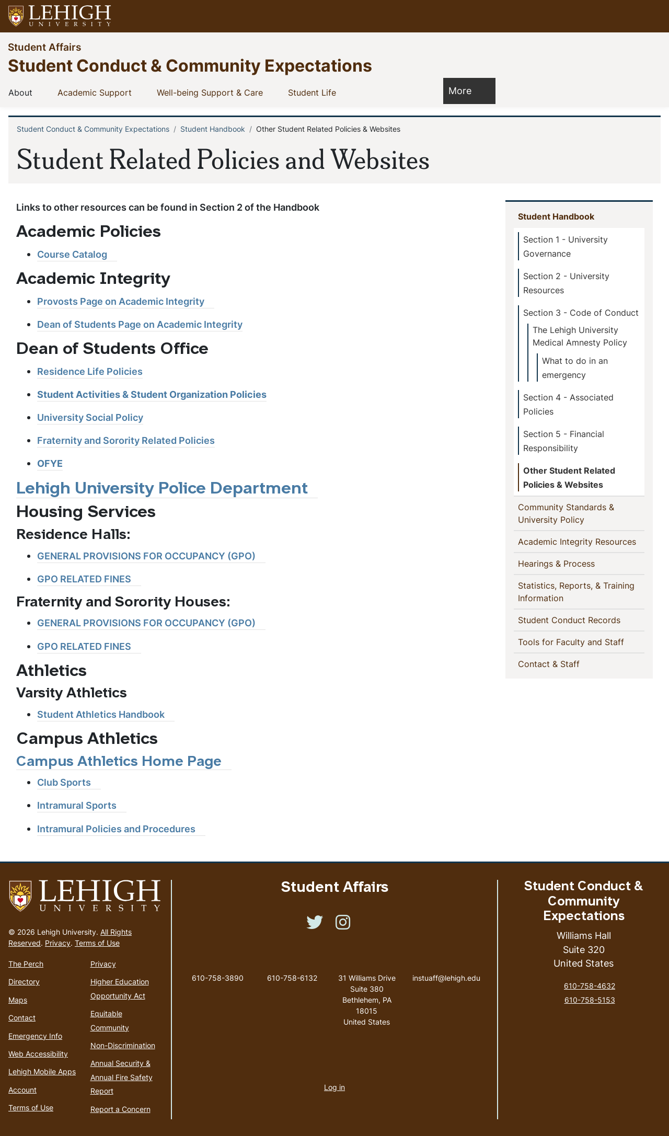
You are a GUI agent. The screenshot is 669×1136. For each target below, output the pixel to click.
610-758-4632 (589, 986)
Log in (334, 1087)
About (22, 92)
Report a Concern (120, 1109)
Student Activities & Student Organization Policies (152, 394)
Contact (22, 1018)
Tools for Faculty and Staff (581, 641)
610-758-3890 (218, 978)
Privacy (58, 943)
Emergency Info (35, 1036)
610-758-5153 (589, 1000)
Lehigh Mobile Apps (42, 1071)
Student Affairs (44, 47)
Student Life (314, 92)
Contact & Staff (566, 663)
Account (22, 1090)
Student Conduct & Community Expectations (190, 65)
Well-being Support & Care (212, 92)
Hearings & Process (558, 563)
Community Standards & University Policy (568, 513)
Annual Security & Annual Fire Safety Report (121, 1077)
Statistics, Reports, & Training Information (576, 592)
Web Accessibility (38, 1054)
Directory (24, 981)
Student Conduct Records (571, 619)
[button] (651, 16)
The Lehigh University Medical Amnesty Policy (580, 336)
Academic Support (96, 92)
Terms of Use (97, 943)
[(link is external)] (77, 254)
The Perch (25, 964)
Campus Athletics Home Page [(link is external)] (124, 762)
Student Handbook (212, 129)
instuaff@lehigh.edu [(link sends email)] (446, 967)
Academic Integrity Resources (581, 541)
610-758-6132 (292, 978)
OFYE (50, 463)
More (465, 90)
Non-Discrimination (122, 1045)
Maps (17, 1000)
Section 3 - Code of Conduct (581, 312)
